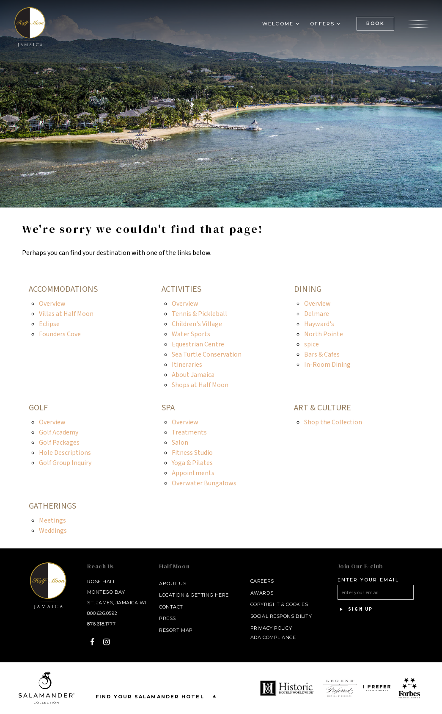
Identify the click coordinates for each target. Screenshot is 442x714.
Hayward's (319, 324)
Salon (180, 442)
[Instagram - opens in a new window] (107, 641)
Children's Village (197, 324)
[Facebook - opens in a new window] (92, 641)
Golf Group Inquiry (65, 463)
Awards (261, 593)
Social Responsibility (281, 616)
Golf (38, 408)
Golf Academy (58, 432)
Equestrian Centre (198, 344)
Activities (181, 289)
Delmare (316, 313)
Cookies (297, 604)
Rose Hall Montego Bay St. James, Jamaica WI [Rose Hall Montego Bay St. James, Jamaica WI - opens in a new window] (116, 592)
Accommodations (63, 289)
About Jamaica (193, 374)
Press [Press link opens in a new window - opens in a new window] (167, 618)
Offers (322, 24)
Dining (307, 289)
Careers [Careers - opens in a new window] (262, 581)
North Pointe (323, 334)
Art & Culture (322, 408)
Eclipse (49, 324)
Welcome (278, 24)
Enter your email (368, 580)
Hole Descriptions (65, 452)
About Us (172, 584)
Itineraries (187, 364)
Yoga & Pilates (192, 463)
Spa (168, 408)
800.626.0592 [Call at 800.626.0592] (102, 613)
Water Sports (191, 334)
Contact (171, 607)
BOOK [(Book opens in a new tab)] (375, 23)
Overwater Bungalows (204, 483)
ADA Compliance (273, 637)
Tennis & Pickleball (199, 313)
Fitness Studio (192, 452)
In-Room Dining (327, 364)
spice (311, 344)
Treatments (189, 432)
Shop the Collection (333, 422)
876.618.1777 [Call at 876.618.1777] (101, 624)
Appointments (193, 473)
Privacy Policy (271, 628)
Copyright (265, 604)
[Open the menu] (418, 23)
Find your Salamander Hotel (158, 696)
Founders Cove (60, 334)
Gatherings (52, 506)
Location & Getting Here (194, 595)
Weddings (53, 530)
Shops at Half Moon (200, 385)
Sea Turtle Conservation (207, 354)
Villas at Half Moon (66, 313)
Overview (52, 303)
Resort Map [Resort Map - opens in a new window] (176, 630)
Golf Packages (59, 442)
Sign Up (355, 609)
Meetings (52, 520)
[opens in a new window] (288, 688)
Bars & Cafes (322, 354)
